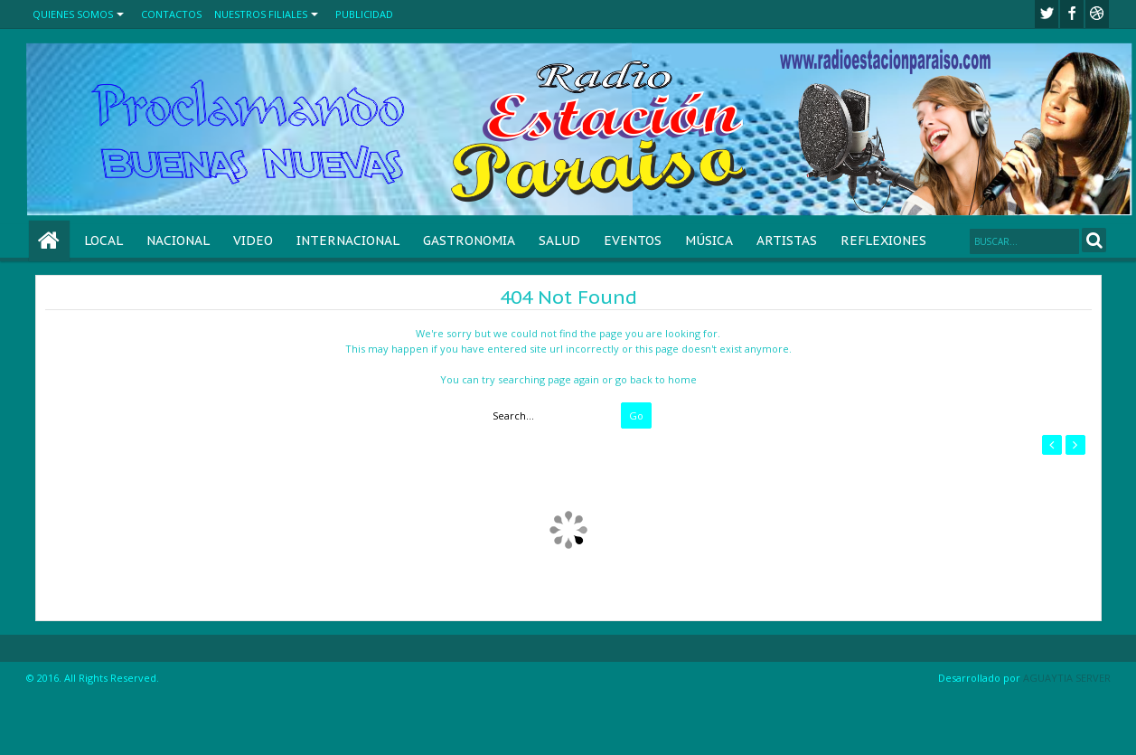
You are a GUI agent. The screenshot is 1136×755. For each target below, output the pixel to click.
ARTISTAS (786, 240)
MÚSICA (709, 240)
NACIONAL (178, 240)
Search (1094, 240)
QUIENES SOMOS (73, 14)
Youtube (1097, 14)
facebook (1072, 14)
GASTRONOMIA (469, 240)
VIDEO (253, 240)
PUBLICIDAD (364, 14)
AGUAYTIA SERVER (1067, 677)
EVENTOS (633, 240)
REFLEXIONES (883, 240)
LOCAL (103, 240)
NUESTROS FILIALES (260, 14)
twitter (1046, 14)
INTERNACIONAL (347, 240)
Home (49, 241)
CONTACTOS (171, 14)
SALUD (559, 240)
